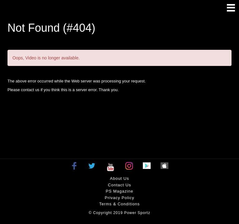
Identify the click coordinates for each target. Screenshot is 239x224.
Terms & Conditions (119, 204)
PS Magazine (119, 191)
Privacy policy (119, 197)
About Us (119, 178)
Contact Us (119, 185)
